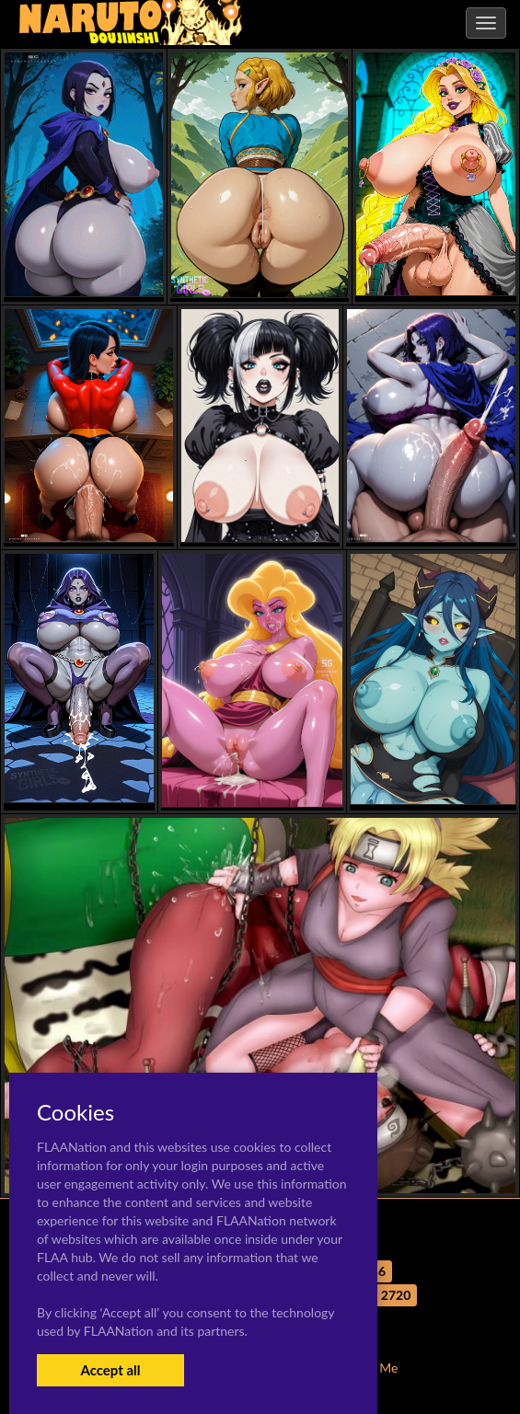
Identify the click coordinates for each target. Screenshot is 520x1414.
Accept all (110, 1370)
